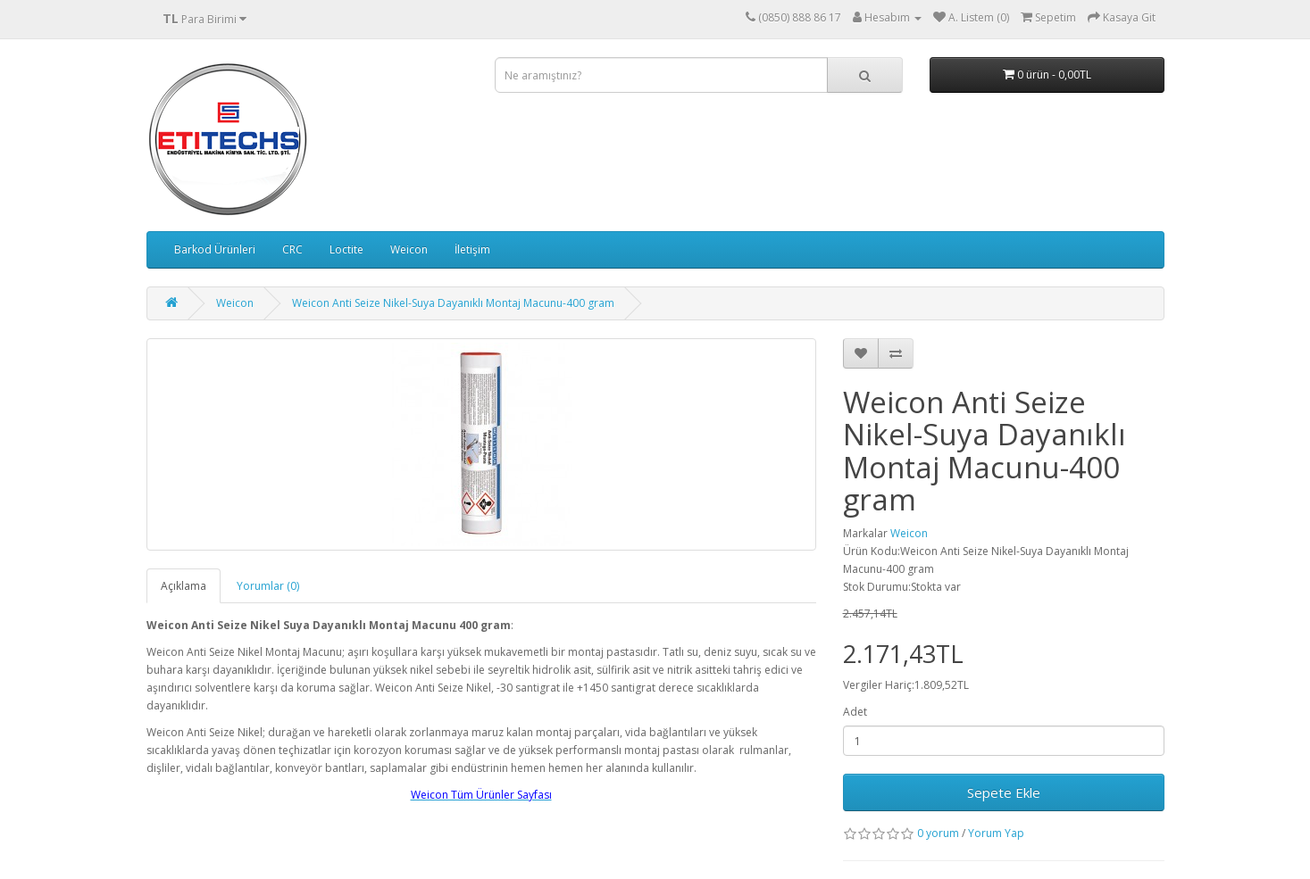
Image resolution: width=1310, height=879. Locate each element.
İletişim (472, 249)
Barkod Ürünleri (214, 249)
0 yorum (938, 833)
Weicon (409, 249)
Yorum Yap (996, 833)
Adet (855, 711)
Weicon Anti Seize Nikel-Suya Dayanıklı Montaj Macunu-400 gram (453, 303)
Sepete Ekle (1003, 792)
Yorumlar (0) (268, 585)
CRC (292, 249)
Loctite (346, 249)
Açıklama (183, 585)
